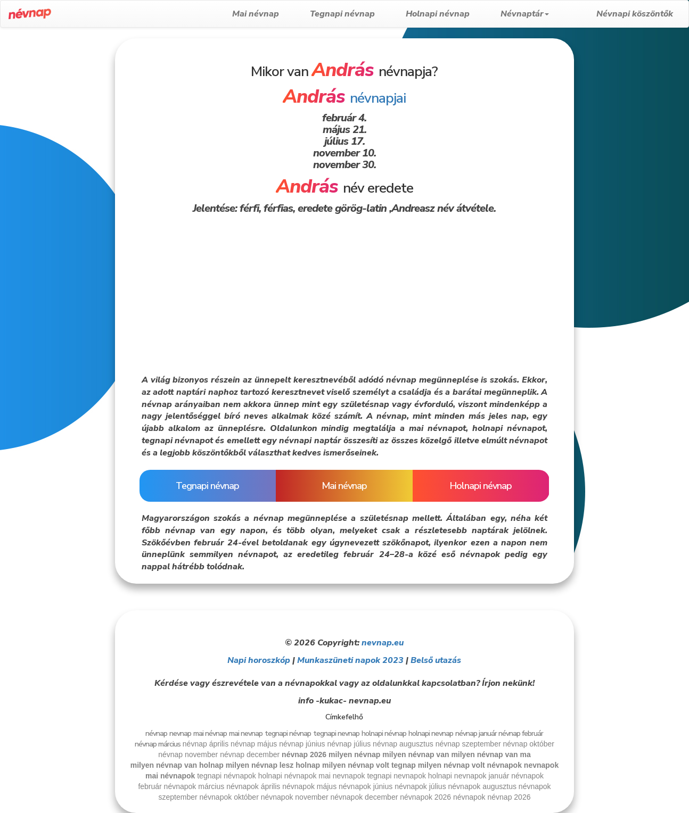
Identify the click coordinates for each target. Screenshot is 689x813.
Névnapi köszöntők (634, 14)
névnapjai (344, 98)
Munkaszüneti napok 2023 (350, 660)
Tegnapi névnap (358, 14)
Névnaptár (541, 14)
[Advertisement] (56, 198)
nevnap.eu (383, 643)
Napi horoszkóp (258, 660)
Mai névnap (272, 14)
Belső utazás (436, 660)
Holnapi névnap (454, 14)
